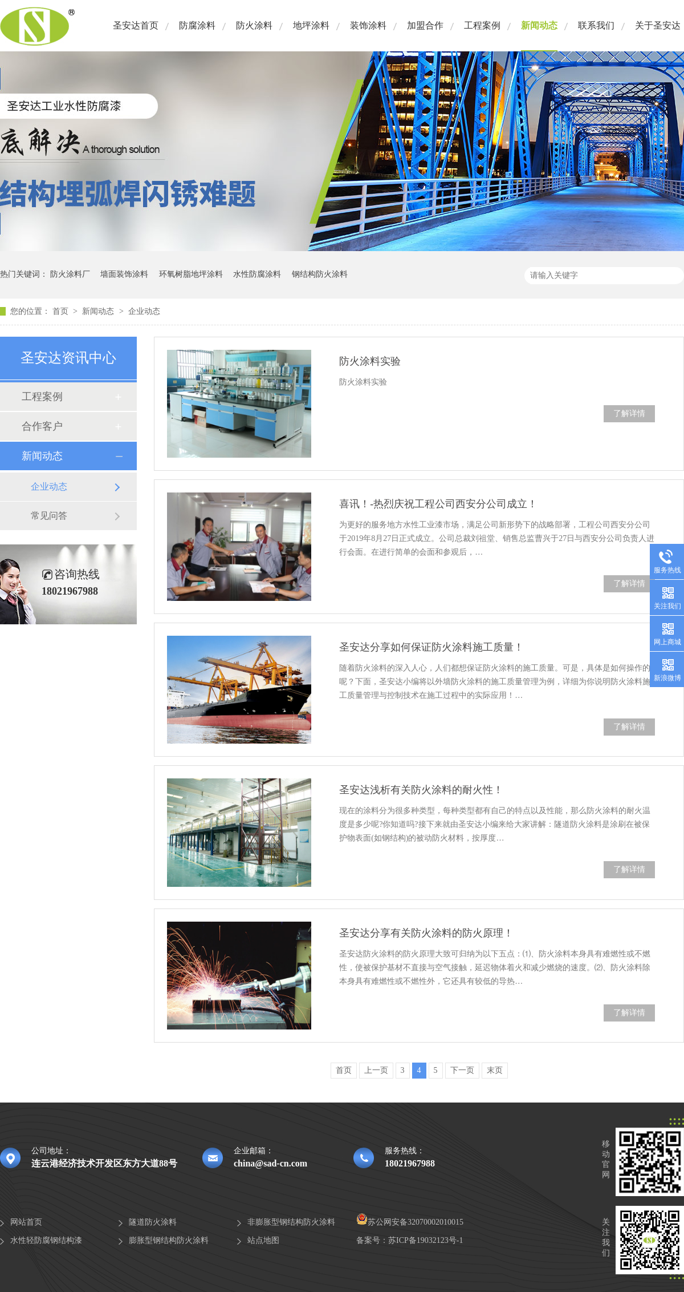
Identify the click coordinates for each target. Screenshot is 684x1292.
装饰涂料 (368, 25)
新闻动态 (539, 25)
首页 (61, 311)
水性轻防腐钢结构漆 (46, 1240)
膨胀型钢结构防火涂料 (169, 1240)
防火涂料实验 (370, 361)
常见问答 (49, 515)
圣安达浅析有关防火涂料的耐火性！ (421, 790)
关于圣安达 (658, 25)
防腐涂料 (197, 25)
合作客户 (42, 426)
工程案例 (482, 25)
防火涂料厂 (70, 274)
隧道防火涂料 (153, 1222)
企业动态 (144, 311)
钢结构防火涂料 (320, 274)
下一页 (462, 1070)
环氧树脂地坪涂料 (191, 274)
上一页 (376, 1070)
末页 (495, 1070)
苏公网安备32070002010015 (409, 1222)
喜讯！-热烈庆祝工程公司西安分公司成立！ (438, 504)
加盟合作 (425, 25)
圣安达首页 (135, 25)
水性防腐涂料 (257, 274)
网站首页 (26, 1222)
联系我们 (596, 25)
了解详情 (629, 413)
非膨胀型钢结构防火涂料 (291, 1222)
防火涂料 (254, 25)
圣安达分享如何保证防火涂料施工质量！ (431, 647)
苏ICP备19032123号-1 (425, 1240)
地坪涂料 (311, 25)
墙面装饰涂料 (124, 274)
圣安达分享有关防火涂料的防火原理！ (426, 933)
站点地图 (263, 1240)
